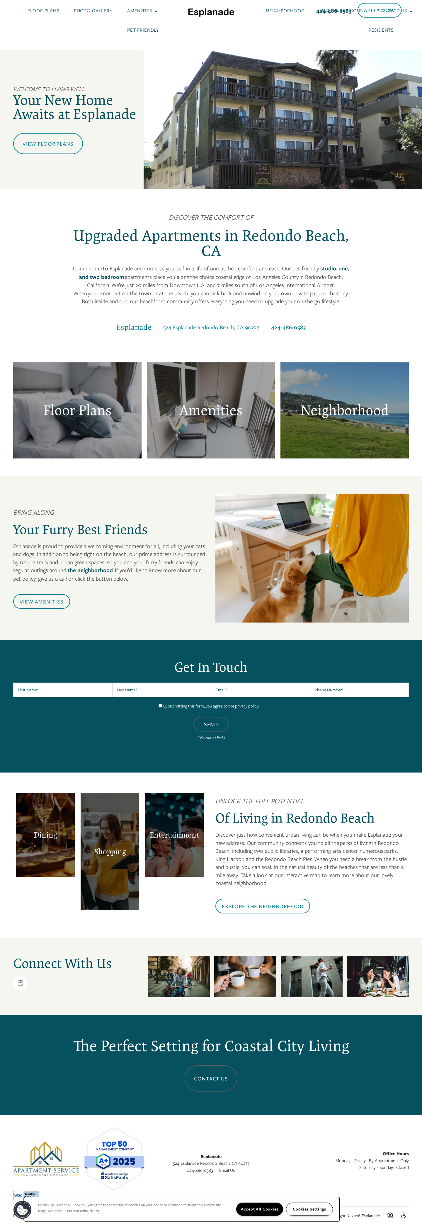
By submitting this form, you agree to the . (211, 706)
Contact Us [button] (211, 1078)
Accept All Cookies (259, 1209)
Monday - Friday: (351, 1160)
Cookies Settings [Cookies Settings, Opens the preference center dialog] (309, 1209)
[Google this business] (20, 983)
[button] (379, 10)
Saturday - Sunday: (376, 1167)
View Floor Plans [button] (48, 143)
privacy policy (246, 706)
